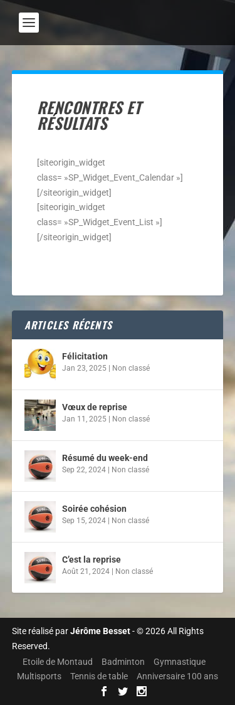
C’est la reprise (91, 559)
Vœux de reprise (94, 407)
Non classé (131, 368)
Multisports (39, 676)
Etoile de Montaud (58, 662)
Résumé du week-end (105, 458)
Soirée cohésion (94, 509)
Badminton (123, 662)
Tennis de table (99, 676)
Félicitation (85, 356)
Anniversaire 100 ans (177, 676)
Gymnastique (180, 662)
